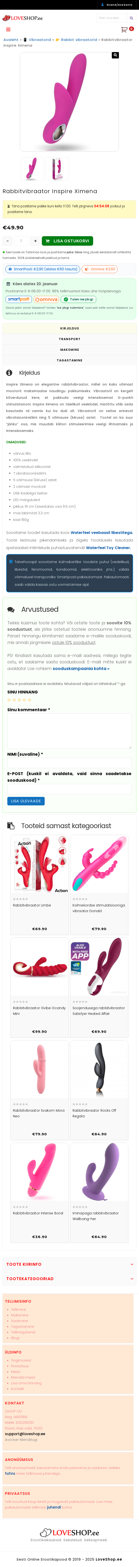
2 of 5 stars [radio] (14, 699)
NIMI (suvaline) (25, 754)
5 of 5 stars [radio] (29, 699)
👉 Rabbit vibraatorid (76, 39)
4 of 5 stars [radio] (24, 699)
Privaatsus (20, 1365)
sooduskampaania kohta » (81, 668)
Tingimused (21, 1360)
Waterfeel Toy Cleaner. (108, 547)
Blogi (15, 1337)
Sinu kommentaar (28, 710)
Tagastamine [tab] (70, 360)
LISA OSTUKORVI (71, 240)
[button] (115, 55)
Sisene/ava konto (120, 5)
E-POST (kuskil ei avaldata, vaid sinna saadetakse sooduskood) (69, 777)
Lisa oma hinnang (26, 1383)
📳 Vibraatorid (37, 39)
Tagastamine (22, 1326)
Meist (15, 1371)
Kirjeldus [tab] (69, 328)
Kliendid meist (23, 1377)
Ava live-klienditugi (21, 1439)
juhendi (54, 1507)
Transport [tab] (70, 339)
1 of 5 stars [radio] (9, 699)
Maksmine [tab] (69, 349)
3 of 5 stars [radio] (19, 699)
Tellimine (18, 1309)
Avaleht (11, 39)
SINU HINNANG (22, 692)
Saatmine (19, 1320)
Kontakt (17, 1388)
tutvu (10, 1473)
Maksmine (20, 1315)
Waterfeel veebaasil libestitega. (102, 532)
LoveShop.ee (109, 1559)
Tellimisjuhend (23, 1332)
